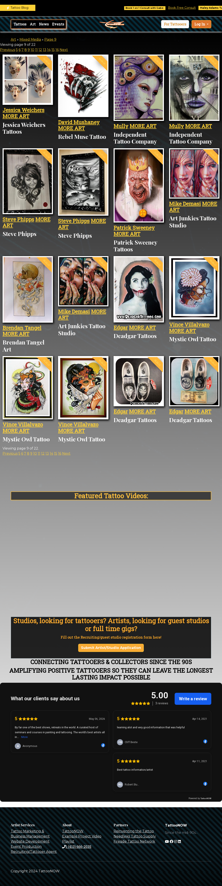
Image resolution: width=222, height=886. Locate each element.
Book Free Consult (187, 8)
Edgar (121, 327)
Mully (121, 126)
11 (36, 50)
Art (33, 24)
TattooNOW (72, 831)
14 (49, 50)
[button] (175, 24)
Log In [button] (200, 24)
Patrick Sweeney (134, 227)
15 (53, 50)
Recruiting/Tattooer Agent (34, 852)
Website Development (30, 841)
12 (40, 50)
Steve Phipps (18, 219)
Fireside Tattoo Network (134, 841)
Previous (7, 50)
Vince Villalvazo (189, 324)
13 (44, 50)
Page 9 (50, 39)
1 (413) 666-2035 (76, 846)
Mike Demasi (185, 203)
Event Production (26, 846)
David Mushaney (79, 122)
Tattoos (20, 24)
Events (58, 24)
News (44, 24)
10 (32, 50)
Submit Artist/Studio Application (111, 648)
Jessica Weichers (23, 110)
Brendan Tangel (22, 327)
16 (57, 50)
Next (64, 50)
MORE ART (16, 116)
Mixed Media (30, 39)
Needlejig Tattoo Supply (135, 836)
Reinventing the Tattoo (134, 831)
